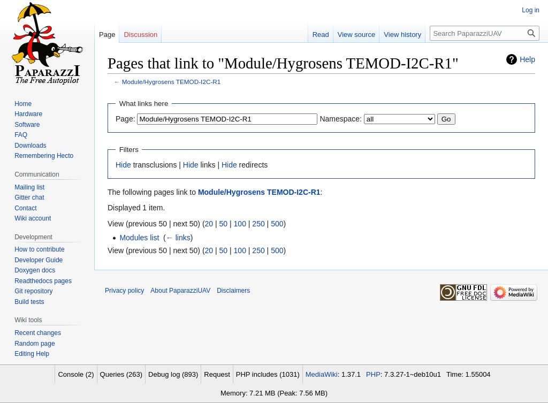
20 (209, 223)
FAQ (20, 135)
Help (527, 59)
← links (178, 237)
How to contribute (39, 249)
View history (402, 35)
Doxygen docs (34, 270)
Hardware (28, 114)
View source (357, 35)
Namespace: (340, 119)
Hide (123, 165)
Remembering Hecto (43, 155)
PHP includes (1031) (268, 374)
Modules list (139, 237)
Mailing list (29, 187)
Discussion (140, 35)
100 (240, 223)
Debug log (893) (173, 374)
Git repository (33, 291)
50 (223, 223)
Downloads (30, 145)
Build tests (29, 302)
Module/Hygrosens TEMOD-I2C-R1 (171, 81)
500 (277, 223)
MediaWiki (322, 374)
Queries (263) (121, 374)
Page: (125, 119)
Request (217, 374)
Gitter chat (29, 197)
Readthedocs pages (43, 281)
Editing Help (31, 354)
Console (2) (76, 374)
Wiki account (32, 218)
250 (258, 223)
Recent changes (37, 333)
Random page (34, 343)
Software (27, 124)
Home (23, 104)
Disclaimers (233, 290)
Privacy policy (124, 290)
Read (321, 35)
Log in (530, 10)
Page (107, 35)
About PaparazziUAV (180, 290)
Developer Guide (38, 260)
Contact (25, 208)
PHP (373, 374)
